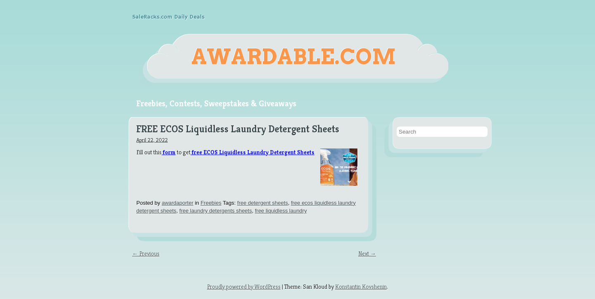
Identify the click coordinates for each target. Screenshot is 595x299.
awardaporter (177, 203)
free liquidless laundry (281, 211)
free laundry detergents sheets (215, 211)
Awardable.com (293, 56)
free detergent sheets (262, 203)
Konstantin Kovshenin (361, 286)
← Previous (145, 253)
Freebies (210, 203)
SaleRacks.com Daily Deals (168, 17)
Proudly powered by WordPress (244, 286)
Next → (367, 253)
